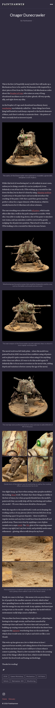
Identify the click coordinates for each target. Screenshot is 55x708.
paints (35, 210)
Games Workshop (16, 676)
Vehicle (6, 681)
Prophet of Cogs (16, 93)
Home (4, 699)
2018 (5, 676)
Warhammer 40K (18, 681)
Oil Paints (41, 676)
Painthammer (13, 4)
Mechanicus (30, 676)
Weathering (31, 681)
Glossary (12, 699)
